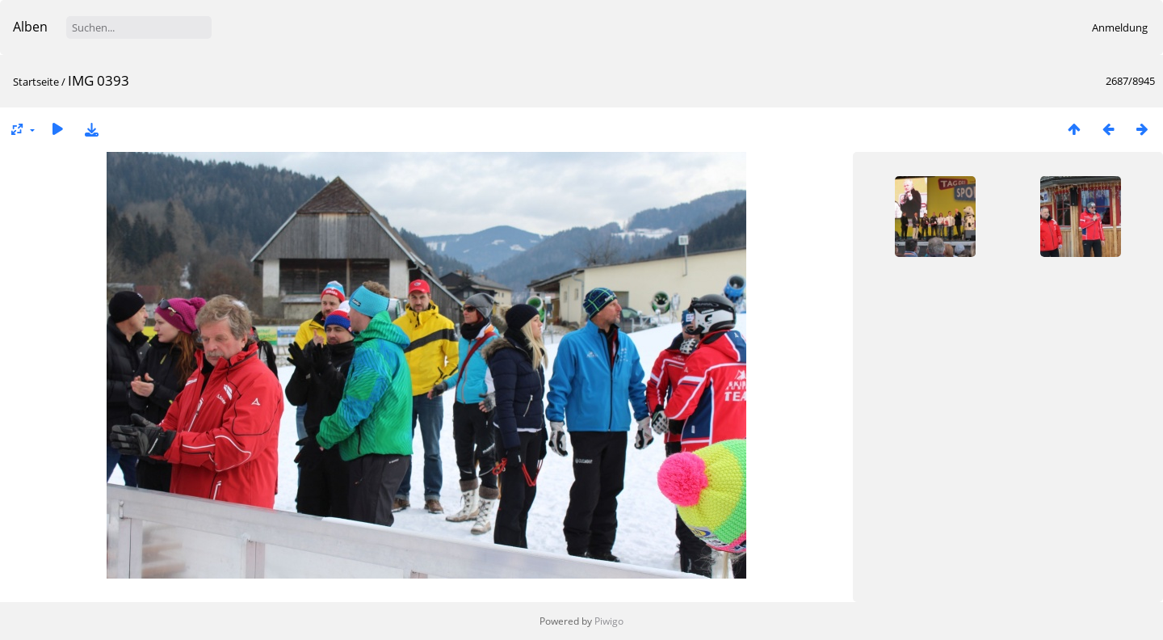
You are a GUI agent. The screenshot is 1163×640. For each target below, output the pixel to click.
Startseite (36, 81)
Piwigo (608, 621)
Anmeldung (1120, 27)
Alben (30, 27)
